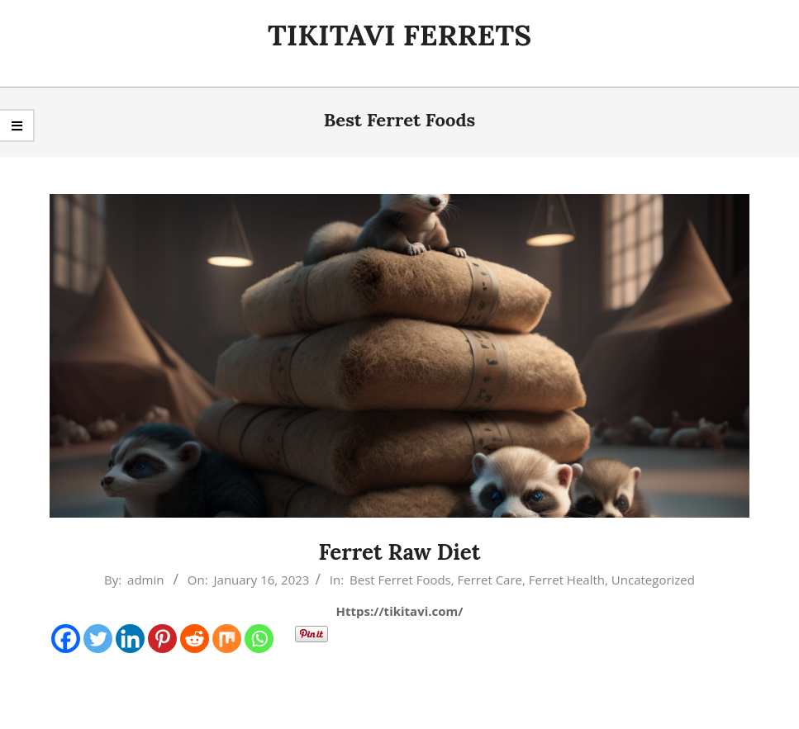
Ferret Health (567, 579)
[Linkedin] (130, 638)
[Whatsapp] (259, 638)
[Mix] (226, 638)
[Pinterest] (162, 638)
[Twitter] (97, 638)
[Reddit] (194, 638)
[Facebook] (65, 638)
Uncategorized (653, 579)
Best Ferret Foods (400, 579)
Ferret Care (490, 579)
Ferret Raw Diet (400, 552)
